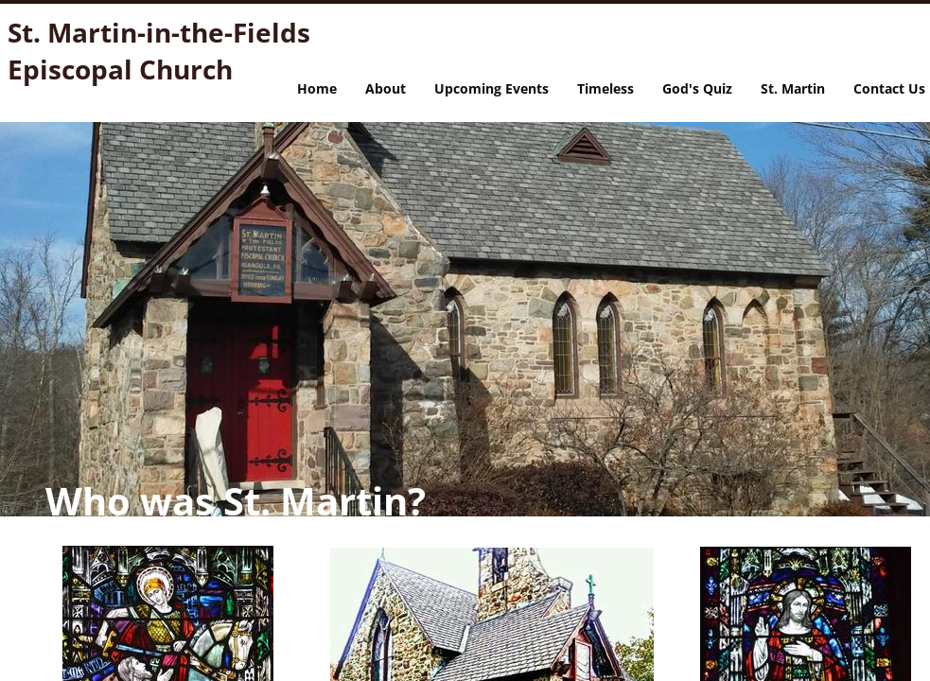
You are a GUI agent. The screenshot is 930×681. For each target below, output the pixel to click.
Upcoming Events (491, 88)
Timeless (605, 88)
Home (317, 88)
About (385, 88)
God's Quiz (697, 88)
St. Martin (793, 88)
